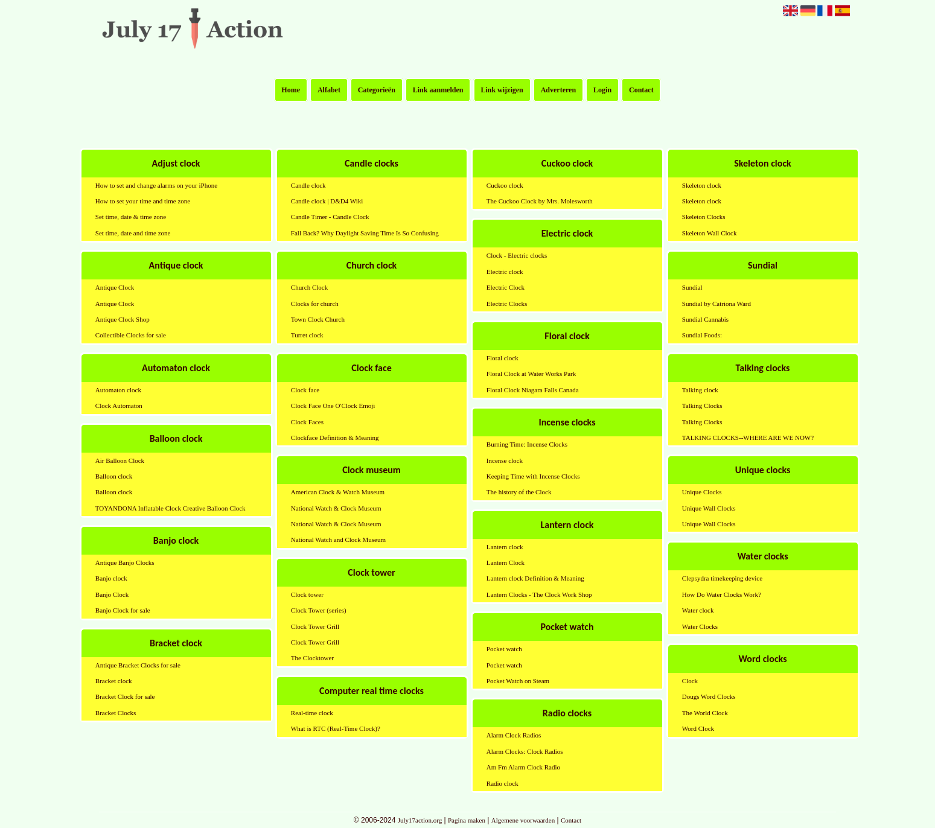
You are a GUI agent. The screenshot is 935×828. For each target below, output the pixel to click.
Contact (641, 90)
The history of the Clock (519, 491)
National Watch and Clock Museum (338, 539)
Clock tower (307, 594)
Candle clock (308, 185)
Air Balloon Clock (119, 460)
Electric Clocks (507, 303)
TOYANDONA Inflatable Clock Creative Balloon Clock (170, 508)
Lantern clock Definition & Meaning (535, 578)
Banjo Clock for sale (122, 610)
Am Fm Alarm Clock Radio (523, 767)
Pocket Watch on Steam (518, 680)
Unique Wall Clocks (709, 508)
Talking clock (700, 389)
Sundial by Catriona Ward (716, 303)
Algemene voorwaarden (523, 820)
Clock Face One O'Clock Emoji (333, 405)
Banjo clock (111, 578)
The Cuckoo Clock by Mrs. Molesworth (540, 201)
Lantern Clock (506, 562)
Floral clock (503, 357)
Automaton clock (118, 389)
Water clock (698, 610)
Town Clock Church (318, 319)
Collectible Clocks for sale (130, 335)
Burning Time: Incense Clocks (527, 444)
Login (602, 90)
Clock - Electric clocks (517, 255)
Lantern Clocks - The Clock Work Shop (539, 594)
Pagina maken (466, 820)
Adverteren (558, 90)
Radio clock (503, 783)
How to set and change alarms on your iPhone (156, 185)
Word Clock (698, 728)
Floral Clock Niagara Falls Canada (533, 389)
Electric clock (505, 271)
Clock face (305, 389)
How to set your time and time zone (142, 201)
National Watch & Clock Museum (336, 508)
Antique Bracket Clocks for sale (137, 665)
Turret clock (307, 335)
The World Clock (705, 712)
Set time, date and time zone (133, 233)
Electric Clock (506, 287)
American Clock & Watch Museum (338, 491)
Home (290, 90)
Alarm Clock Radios (514, 735)
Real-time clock (312, 712)
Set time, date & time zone (130, 216)
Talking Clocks (702, 405)
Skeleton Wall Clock (709, 233)
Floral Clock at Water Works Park (531, 373)
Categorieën (376, 90)
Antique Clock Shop (122, 319)
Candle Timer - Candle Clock (330, 216)
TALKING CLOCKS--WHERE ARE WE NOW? (748, 437)
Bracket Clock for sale (125, 696)
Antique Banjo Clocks (125, 562)
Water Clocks (700, 626)
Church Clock (309, 287)
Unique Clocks (702, 491)
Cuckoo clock (505, 185)
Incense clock (505, 460)
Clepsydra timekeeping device (722, 578)
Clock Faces (307, 421)
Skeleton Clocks (704, 216)
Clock (690, 680)
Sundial (692, 287)
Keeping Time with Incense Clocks (533, 476)
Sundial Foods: (702, 335)
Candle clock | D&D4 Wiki (327, 201)
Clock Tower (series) (318, 610)
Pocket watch (504, 648)
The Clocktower (312, 657)
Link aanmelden (438, 90)
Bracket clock (113, 680)
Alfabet (329, 90)
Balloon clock (113, 476)
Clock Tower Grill (315, 626)
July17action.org (420, 820)
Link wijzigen (501, 90)
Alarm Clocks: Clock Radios (525, 751)
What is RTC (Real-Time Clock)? (335, 728)
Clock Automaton (118, 405)
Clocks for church (315, 303)
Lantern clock (505, 546)
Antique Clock (114, 287)
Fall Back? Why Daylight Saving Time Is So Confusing (365, 233)
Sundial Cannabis (705, 319)
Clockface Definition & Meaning (335, 437)
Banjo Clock (112, 594)
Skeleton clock (701, 185)
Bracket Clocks (115, 712)
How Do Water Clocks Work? (721, 594)
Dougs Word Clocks (709, 696)
